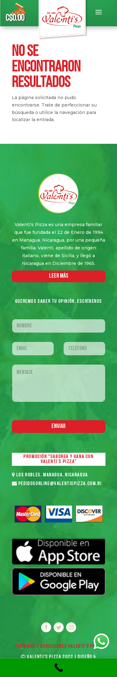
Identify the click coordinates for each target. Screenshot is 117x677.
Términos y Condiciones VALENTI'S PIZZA (58, 646)
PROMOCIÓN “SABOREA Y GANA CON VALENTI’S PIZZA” (58, 459)
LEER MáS (58, 276)
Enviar (58, 426)
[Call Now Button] (58, 667)
